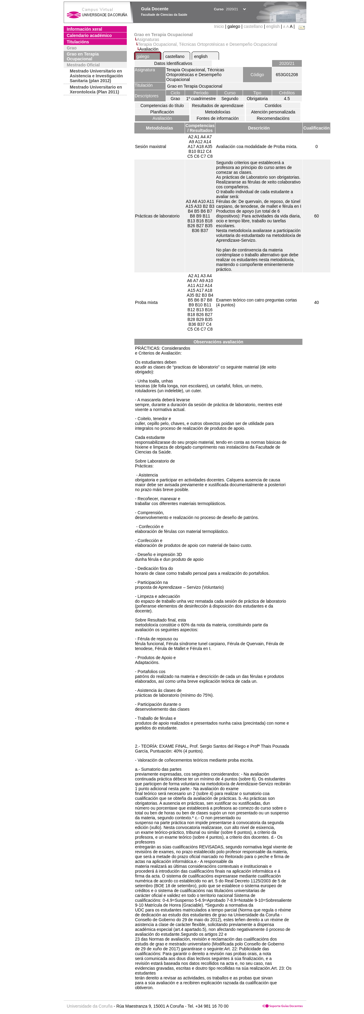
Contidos (273, 105)
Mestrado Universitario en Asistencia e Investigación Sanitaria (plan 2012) (96, 76)
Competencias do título (162, 105)
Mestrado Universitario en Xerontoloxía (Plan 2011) (96, 89)
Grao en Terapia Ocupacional (83, 56)
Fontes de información (218, 118)
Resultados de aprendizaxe (218, 105)
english (273, 26)
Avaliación (162, 118)
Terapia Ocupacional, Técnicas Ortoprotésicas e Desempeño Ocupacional (207, 44)
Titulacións (78, 41)
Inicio (219, 26)
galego (142, 56)
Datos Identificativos (173, 63)
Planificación (162, 111)
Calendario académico (89, 35)
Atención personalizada (273, 111)
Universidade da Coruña (90, 1006)
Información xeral (84, 29)
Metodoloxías (217, 111)
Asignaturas (148, 39)
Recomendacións (273, 118)
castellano (253, 26)
